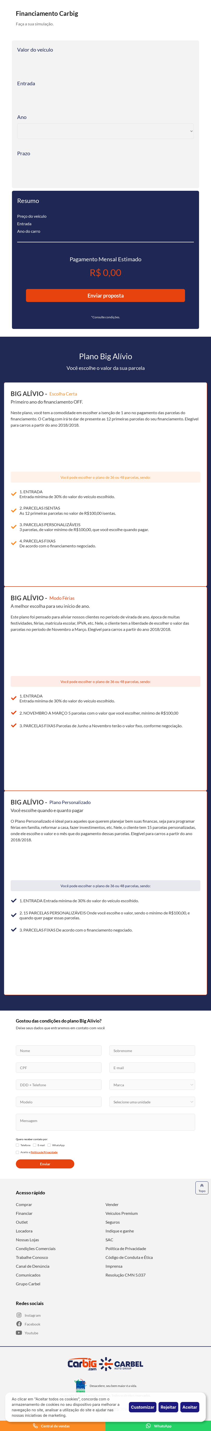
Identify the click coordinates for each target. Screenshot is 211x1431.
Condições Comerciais (36, 1248)
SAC (109, 1239)
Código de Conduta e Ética (129, 1257)
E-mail (41, 1145)
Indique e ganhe (120, 1230)
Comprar (24, 1204)
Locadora (24, 1230)
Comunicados (28, 1274)
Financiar (24, 1213)
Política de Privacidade (126, 1248)
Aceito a (39, 1152)
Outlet (22, 1221)
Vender (112, 1204)
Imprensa (114, 1266)
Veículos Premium (122, 1213)
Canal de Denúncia (32, 1266)
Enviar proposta (106, 295)
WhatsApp (58, 1145)
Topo (202, 1187)
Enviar (45, 1164)
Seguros (113, 1221)
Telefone (25, 1145)
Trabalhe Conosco (32, 1257)
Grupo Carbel (28, 1283)
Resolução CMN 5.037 (126, 1274)
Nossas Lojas (27, 1239)
